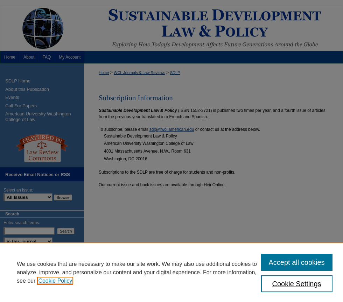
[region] (171, 272)
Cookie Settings (296, 284)
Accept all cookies (297, 262)
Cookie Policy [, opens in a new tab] (55, 281)
